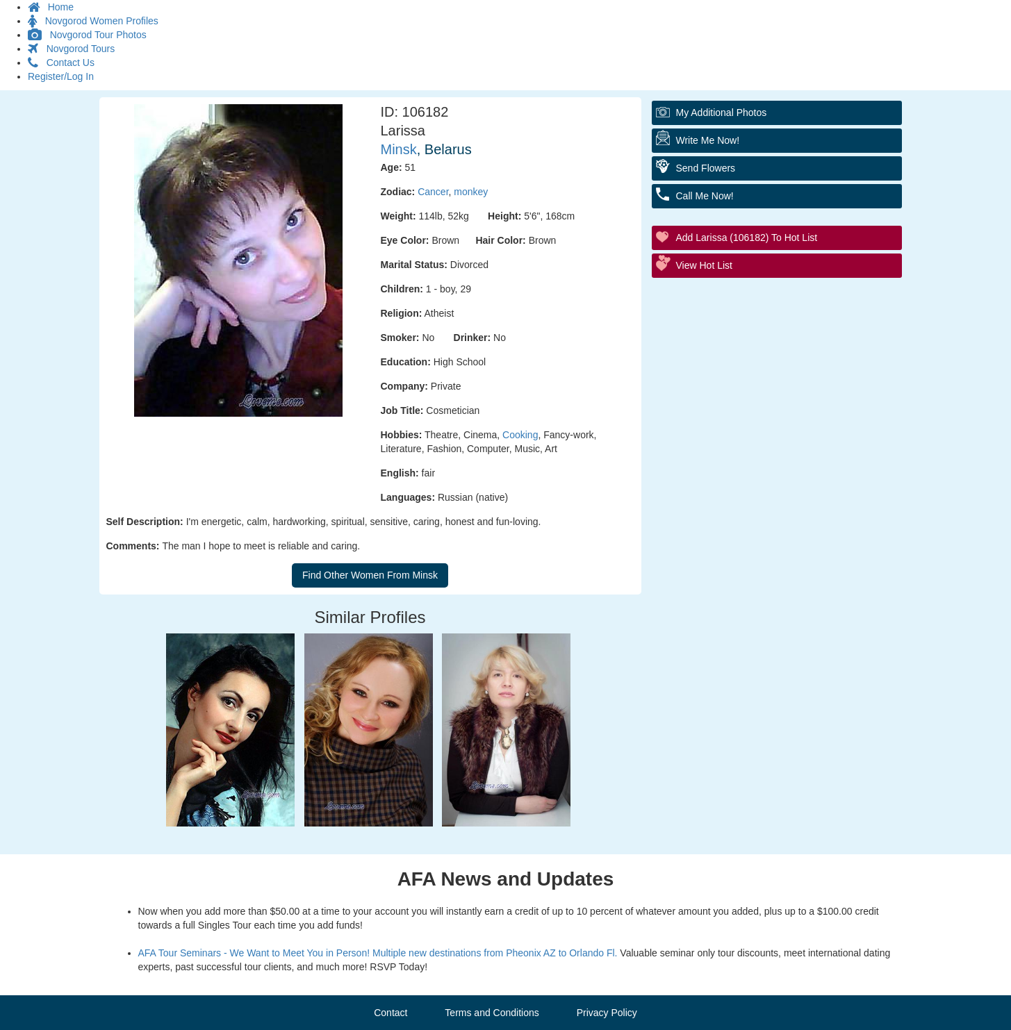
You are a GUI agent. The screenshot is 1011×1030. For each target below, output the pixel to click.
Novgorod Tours (71, 48)
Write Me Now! (708, 140)
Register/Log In (61, 76)
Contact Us (61, 62)
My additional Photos (721, 112)
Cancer (433, 191)
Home (51, 7)
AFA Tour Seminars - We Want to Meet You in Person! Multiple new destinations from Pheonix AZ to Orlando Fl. (378, 952)
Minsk (399, 149)
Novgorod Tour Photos (87, 34)
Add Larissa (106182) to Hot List (747, 237)
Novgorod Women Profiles (93, 20)
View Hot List (704, 265)
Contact (390, 1012)
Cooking (520, 434)
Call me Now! (705, 195)
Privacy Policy (607, 1012)
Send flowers (706, 168)
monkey (471, 191)
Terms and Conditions (492, 1012)
